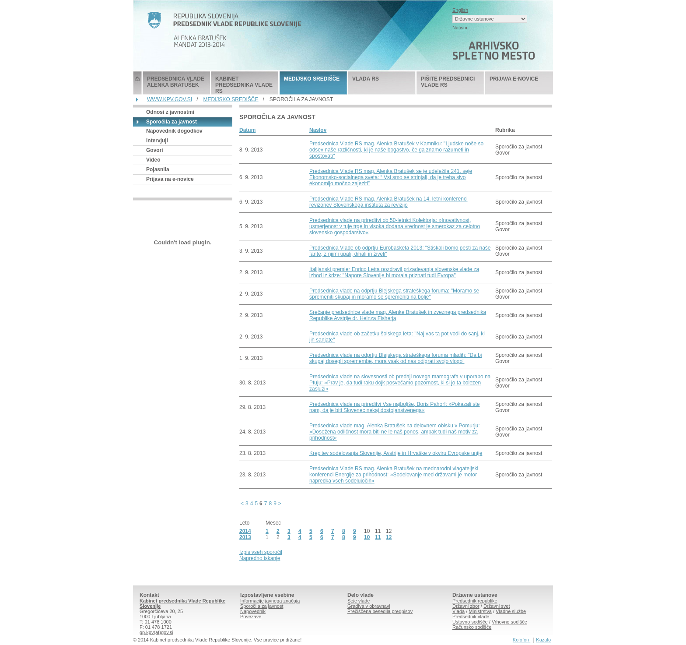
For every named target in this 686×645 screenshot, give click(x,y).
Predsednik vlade (470, 616)
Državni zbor (466, 606)
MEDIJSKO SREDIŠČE (312, 79)
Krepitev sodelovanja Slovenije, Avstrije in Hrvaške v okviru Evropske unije (395, 453)
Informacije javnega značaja (270, 600)
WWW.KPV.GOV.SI (169, 99)
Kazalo (543, 639)
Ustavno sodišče (470, 621)
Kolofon (521, 639)
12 (389, 537)
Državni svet (496, 606)
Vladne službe (511, 611)
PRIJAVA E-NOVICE (514, 79)
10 (367, 537)
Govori (154, 150)
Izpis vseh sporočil (260, 552)
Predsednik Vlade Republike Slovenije (137, 83)
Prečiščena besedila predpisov (380, 611)
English (460, 10)
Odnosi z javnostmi (170, 112)
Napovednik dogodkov (174, 131)
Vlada (458, 611)
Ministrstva (480, 611)
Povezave (250, 616)
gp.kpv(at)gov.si (156, 632)
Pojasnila (157, 169)
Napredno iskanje (259, 558)
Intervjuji (157, 140)
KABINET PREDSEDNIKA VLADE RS (244, 85)
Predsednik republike (474, 600)
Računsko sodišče (471, 627)
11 (378, 537)
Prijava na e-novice (170, 179)
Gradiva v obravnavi (368, 606)
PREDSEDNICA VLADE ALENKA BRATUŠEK (175, 82)
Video (153, 160)
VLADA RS (365, 79)
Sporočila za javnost (261, 606)
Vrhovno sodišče (509, 621)
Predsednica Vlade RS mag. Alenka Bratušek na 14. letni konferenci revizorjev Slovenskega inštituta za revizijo (388, 202)
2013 (245, 537)
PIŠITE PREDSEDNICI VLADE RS (448, 82)
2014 (245, 531)
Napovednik (253, 611)
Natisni (459, 27)
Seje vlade (358, 600)
